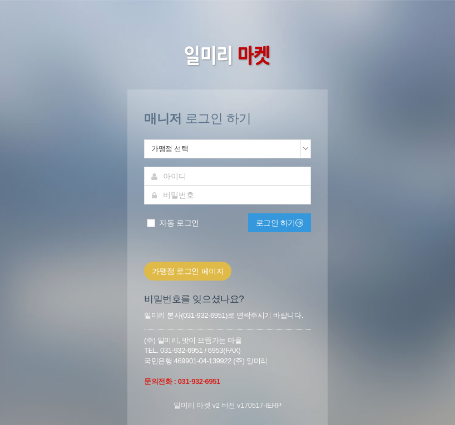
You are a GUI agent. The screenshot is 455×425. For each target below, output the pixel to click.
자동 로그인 (172, 223)
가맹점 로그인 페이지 (188, 271)
